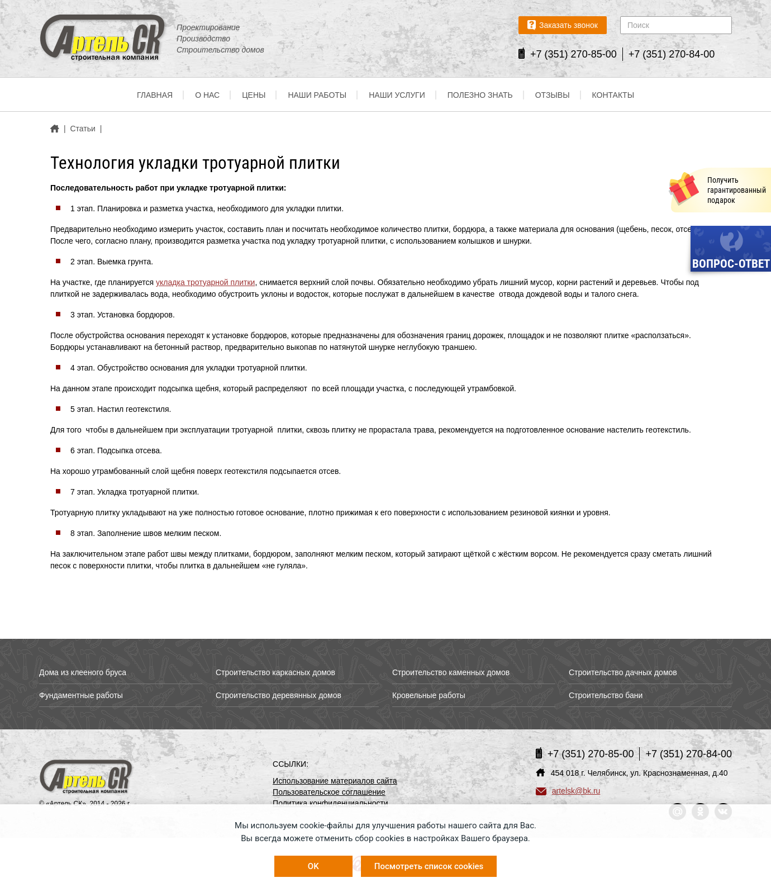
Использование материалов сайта (335, 780)
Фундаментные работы (81, 695)
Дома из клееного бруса (82, 672)
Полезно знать (480, 95)
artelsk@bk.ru (568, 790)
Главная (155, 95)
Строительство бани (605, 695)
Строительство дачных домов (623, 672)
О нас (207, 95)
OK (313, 866)
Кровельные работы (428, 695)
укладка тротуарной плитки (205, 282)
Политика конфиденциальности (330, 803)
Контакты (613, 95)
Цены (253, 95)
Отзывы (552, 95)
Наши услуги (397, 95)
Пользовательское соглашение (329, 791)
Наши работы (317, 95)
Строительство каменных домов (451, 672)
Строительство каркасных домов (275, 672)
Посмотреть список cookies (428, 866)
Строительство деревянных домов (278, 695)
